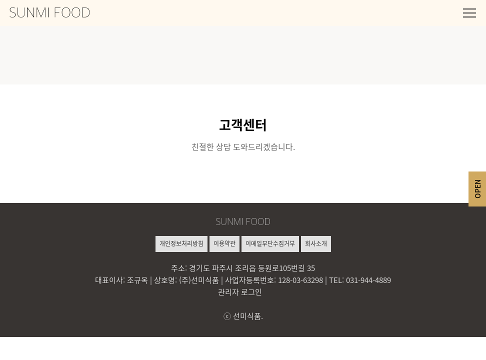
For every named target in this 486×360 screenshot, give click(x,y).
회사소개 (316, 243)
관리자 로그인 (240, 292)
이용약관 (225, 243)
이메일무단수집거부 (270, 243)
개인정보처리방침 (182, 243)
